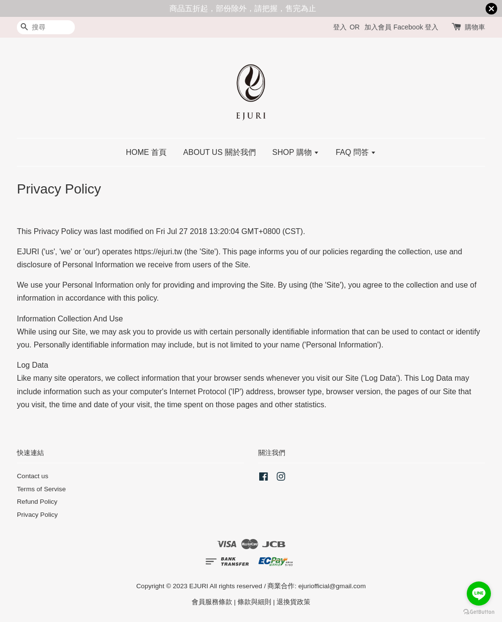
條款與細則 (254, 602)
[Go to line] (479, 593)
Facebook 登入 (415, 27)
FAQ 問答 (355, 152)
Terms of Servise (41, 489)
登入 (340, 27)
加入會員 (377, 27)
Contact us (32, 476)
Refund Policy (37, 501)
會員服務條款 (212, 602)
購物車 (475, 27)
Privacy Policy (37, 514)
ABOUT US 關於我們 (219, 152)
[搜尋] (46, 27)
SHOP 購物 (295, 152)
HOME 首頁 (146, 152)
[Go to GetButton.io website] (478, 612)
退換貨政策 (293, 602)
